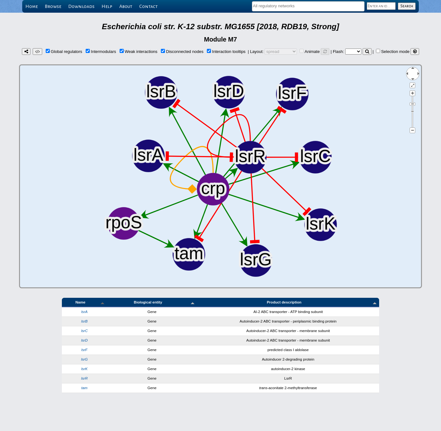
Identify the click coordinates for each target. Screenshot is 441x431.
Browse (53, 6)
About (125, 6)
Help (107, 6)
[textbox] (308, 6)
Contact (148, 6)
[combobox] (308, 6)
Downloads (81, 6)
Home (31, 6)
